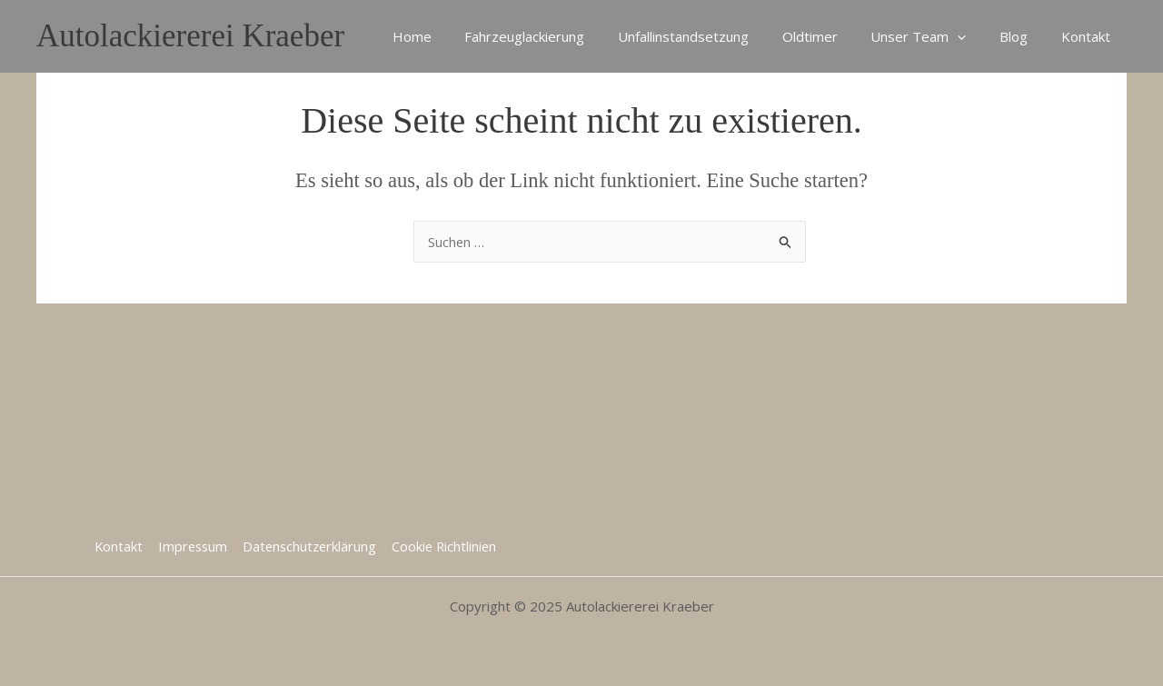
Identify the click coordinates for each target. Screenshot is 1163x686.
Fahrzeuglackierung (558, 36)
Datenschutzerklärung (309, 546)
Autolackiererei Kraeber (190, 36)
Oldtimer (831, 36)
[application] (972, 36)
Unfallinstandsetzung (710, 36)
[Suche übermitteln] (786, 244)
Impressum (191, 546)
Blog (1023, 36)
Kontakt (1088, 36)
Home (451, 36)
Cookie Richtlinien (445, 546)
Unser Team (933, 36)
